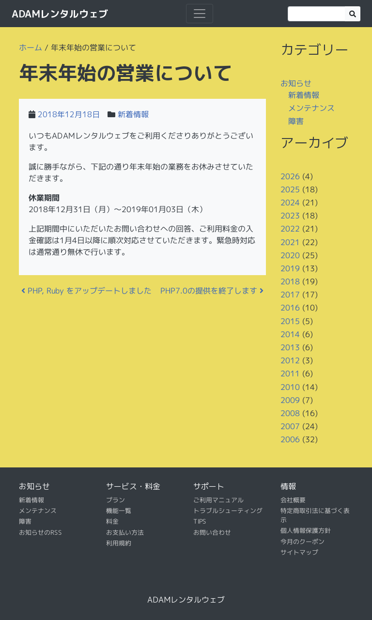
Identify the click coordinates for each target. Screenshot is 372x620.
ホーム (30, 47)
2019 (290, 268)
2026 (290, 175)
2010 (290, 386)
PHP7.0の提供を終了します (212, 290)
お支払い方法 (125, 532)
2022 (290, 228)
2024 (290, 202)
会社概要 (293, 499)
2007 (290, 426)
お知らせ (295, 83)
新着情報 (133, 114)
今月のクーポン (302, 541)
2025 (290, 189)
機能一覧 (118, 510)
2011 (290, 373)
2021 (290, 241)
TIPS (199, 521)
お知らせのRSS (40, 532)
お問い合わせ (212, 532)
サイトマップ (299, 552)
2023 (290, 215)
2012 (290, 360)
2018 (290, 281)
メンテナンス (311, 108)
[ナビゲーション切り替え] (199, 13)
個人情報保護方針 (305, 530)
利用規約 (118, 543)
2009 (290, 400)
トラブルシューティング (228, 510)
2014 (290, 334)
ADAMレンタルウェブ (60, 13)
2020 (290, 255)
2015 (290, 321)
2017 (290, 294)
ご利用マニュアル (218, 499)
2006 (290, 439)
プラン (115, 499)
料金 (112, 521)
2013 (290, 347)
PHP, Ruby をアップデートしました (86, 290)
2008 (290, 413)
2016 (290, 307)
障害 (296, 121)
